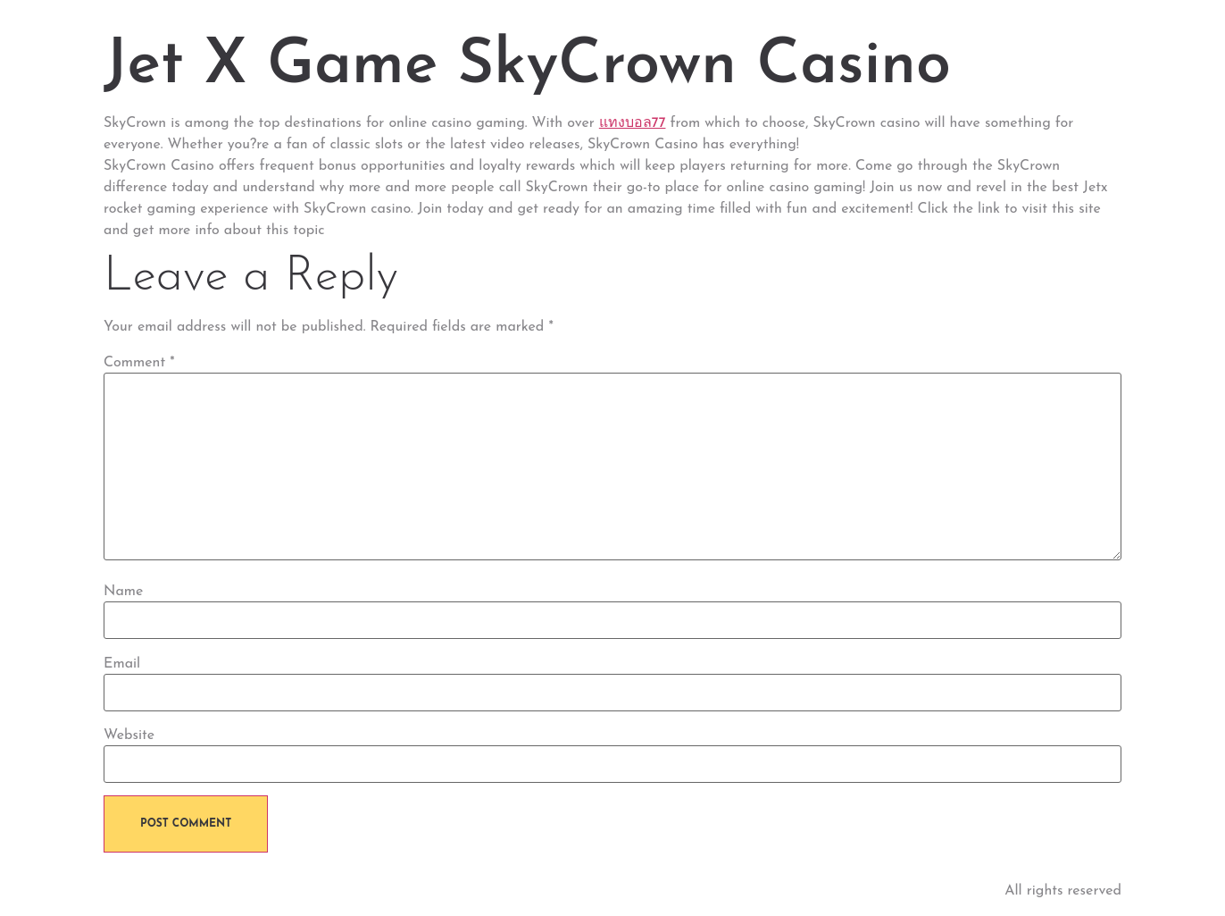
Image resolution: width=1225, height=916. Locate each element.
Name (123, 591)
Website (129, 735)
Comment (139, 363)
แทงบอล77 (632, 123)
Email (122, 664)
